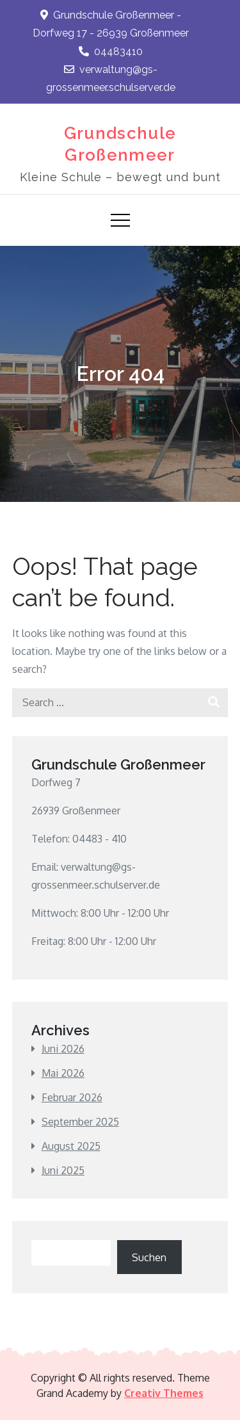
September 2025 (80, 1121)
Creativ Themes (164, 1393)
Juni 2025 (63, 1170)
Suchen (149, 1257)
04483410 (111, 51)
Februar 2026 (72, 1097)
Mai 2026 (63, 1073)
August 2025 (71, 1146)
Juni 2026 (63, 1048)
